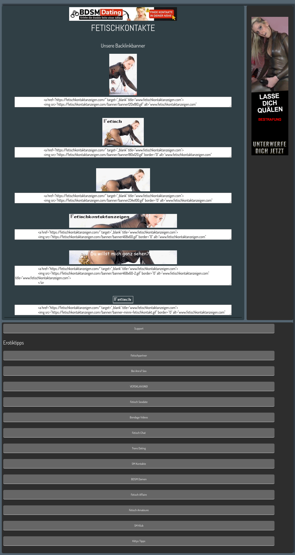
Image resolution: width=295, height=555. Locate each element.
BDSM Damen (139, 479)
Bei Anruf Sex (138, 371)
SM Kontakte (139, 463)
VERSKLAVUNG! (139, 386)
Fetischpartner (139, 355)
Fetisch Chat (139, 433)
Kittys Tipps (138, 541)
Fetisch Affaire (139, 494)
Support (139, 328)
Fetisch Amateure (139, 510)
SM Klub (138, 525)
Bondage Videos (139, 417)
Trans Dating (139, 448)
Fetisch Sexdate (139, 402)
